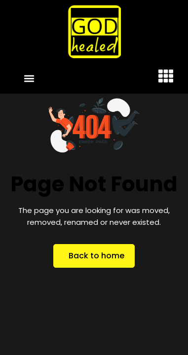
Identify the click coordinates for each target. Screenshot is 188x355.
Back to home (96, 255)
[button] (29, 79)
